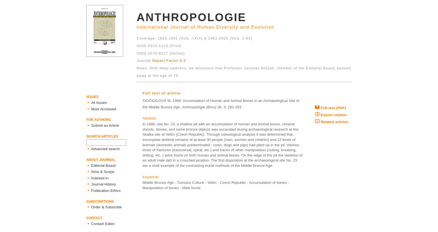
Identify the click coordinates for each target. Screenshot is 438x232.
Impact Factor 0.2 (169, 60)
